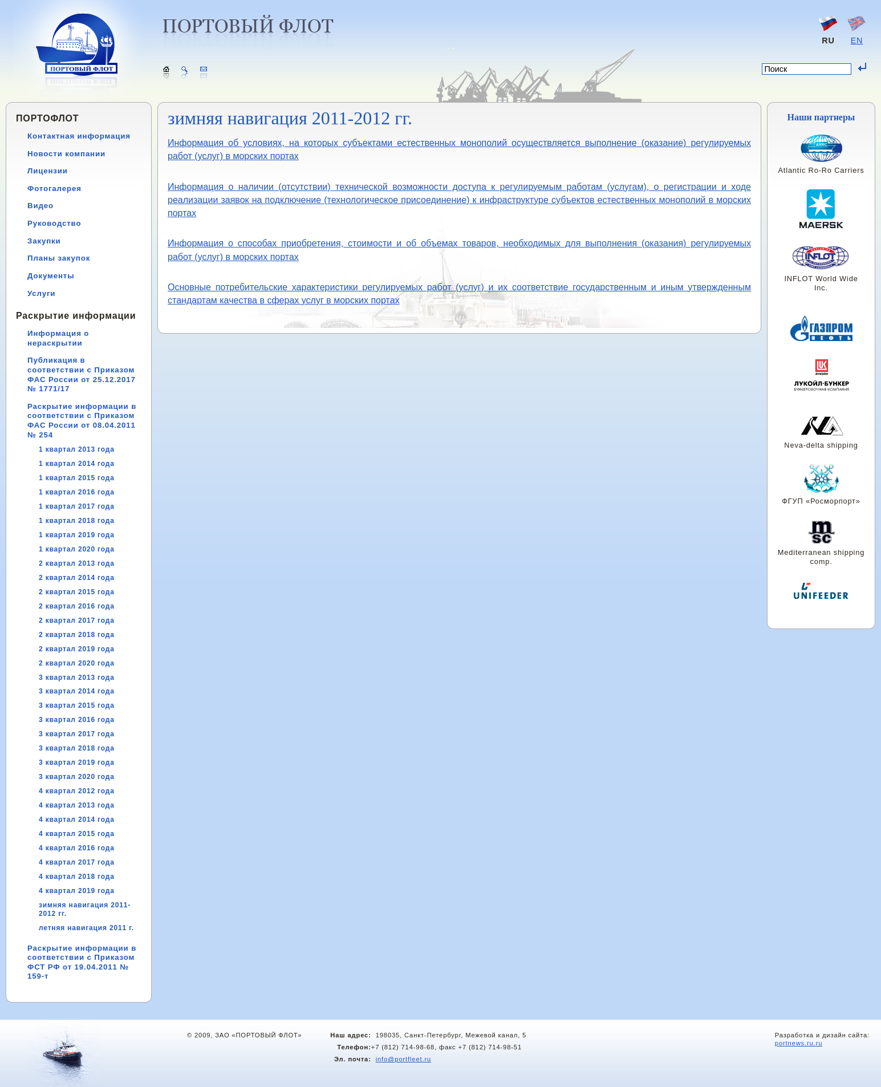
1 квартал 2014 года (77, 464)
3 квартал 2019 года (77, 762)
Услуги (41, 293)
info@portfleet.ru (403, 1059)
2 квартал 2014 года (77, 578)
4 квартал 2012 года (77, 791)
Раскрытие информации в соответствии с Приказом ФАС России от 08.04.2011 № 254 (81, 420)
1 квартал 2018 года (77, 521)
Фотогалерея (54, 188)
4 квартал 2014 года (77, 820)
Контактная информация (79, 136)
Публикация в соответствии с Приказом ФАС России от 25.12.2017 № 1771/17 (81, 374)
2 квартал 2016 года (77, 606)
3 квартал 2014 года (77, 691)
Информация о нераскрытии (58, 338)
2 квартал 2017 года (77, 620)
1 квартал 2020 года (77, 549)
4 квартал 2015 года (77, 834)
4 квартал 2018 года (77, 877)
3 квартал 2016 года (77, 720)
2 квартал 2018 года (77, 635)
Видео (40, 205)
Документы (50, 275)
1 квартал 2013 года (77, 449)
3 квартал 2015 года (77, 705)
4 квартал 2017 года (77, 862)
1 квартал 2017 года (77, 506)
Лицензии (47, 171)
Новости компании (66, 153)
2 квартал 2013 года (77, 563)
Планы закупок (58, 258)
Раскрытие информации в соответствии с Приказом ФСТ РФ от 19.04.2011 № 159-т (81, 962)
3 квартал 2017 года (77, 734)
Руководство (54, 223)
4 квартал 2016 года (77, 848)
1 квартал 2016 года (77, 492)
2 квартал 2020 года (77, 663)
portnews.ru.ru (798, 1043)
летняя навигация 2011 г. (86, 928)
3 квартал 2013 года (77, 678)
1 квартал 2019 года (77, 535)
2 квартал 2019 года (77, 649)
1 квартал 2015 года (77, 478)
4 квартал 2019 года (77, 891)
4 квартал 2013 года (77, 805)
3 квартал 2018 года (77, 748)
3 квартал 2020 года (77, 777)
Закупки (44, 241)
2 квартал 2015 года (77, 592)
